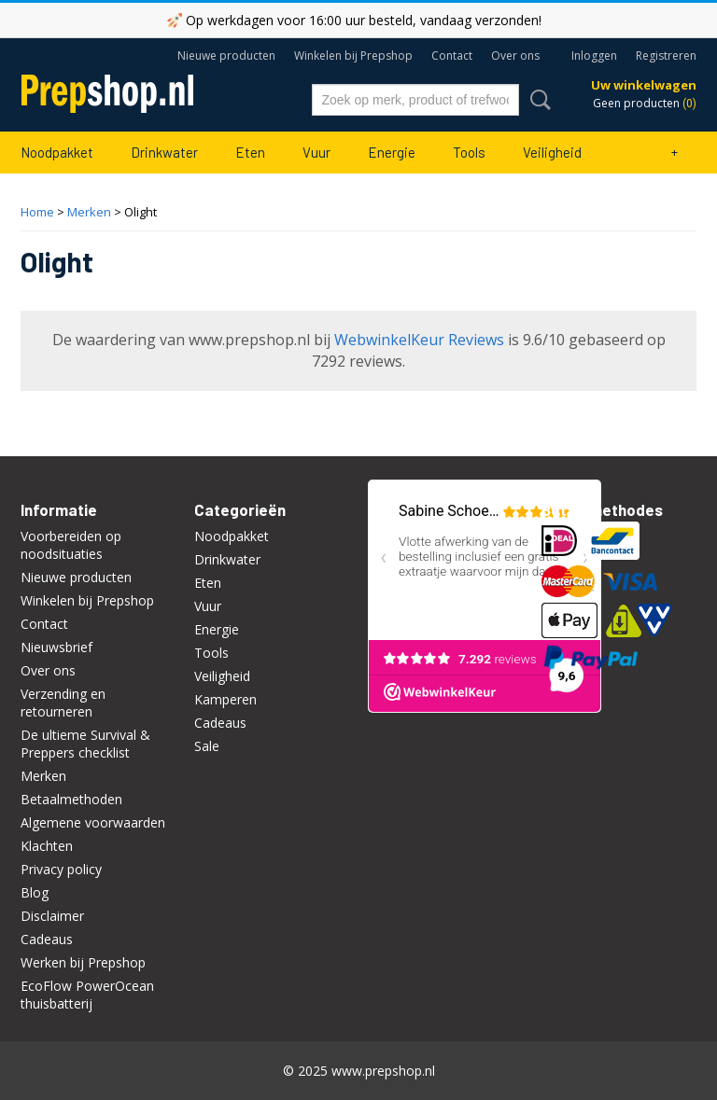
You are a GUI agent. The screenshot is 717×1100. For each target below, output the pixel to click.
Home (37, 211)
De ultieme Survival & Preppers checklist (85, 743)
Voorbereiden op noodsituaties (71, 545)
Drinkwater (164, 152)
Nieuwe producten (226, 55)
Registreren (666, 55)
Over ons (515, 55)
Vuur (316, 152)
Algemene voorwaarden (93, 822)
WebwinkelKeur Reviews (419, 339)
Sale (206, 746)
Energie (391, 152)
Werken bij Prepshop (83, 962)
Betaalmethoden (71, 799)
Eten (250, 152)
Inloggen (594, 55)
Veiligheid (552, 152)
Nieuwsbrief (56, 647)
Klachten (47, 846)
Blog (35, 892)
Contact (451, 55)
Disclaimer (52, 916)
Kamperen (225, 699)
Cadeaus (47, 939)
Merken (89, 211)
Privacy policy (61, 869)
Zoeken (537, 100)
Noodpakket (57, 152)
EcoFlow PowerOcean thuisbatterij (87, 994)
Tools (469, 152)
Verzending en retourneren (63, 702)
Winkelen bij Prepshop (353, 55)
